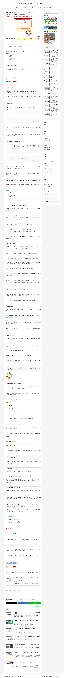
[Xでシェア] (11, 603)
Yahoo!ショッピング (37, 121)
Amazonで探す (26, 583)
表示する (15, 87)
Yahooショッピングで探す (35, 583)
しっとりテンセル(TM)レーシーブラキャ (30, 599)
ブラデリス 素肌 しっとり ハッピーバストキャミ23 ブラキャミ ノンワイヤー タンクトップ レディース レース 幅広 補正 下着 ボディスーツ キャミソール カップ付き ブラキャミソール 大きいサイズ (26, 579)
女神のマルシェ (15, 599)
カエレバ (16, 581)
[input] (51, 13)
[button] (58, 12)
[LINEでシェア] (35, 603)
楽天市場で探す (17, 583)
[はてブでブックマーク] (23, 603)
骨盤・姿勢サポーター (9, 599)
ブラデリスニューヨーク (21, 599)
